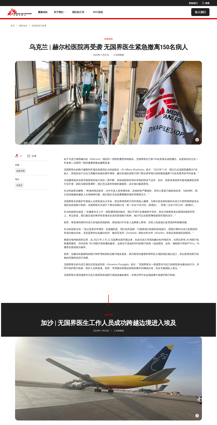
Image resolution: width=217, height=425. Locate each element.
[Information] (197, 140)
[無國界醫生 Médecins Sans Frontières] (20, 12)
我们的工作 (79, 12)
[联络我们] (193, 3)
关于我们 (60, 12)
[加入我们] (200, 12)
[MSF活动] (98, 12)
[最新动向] (43, 12)
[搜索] (205, 3)
